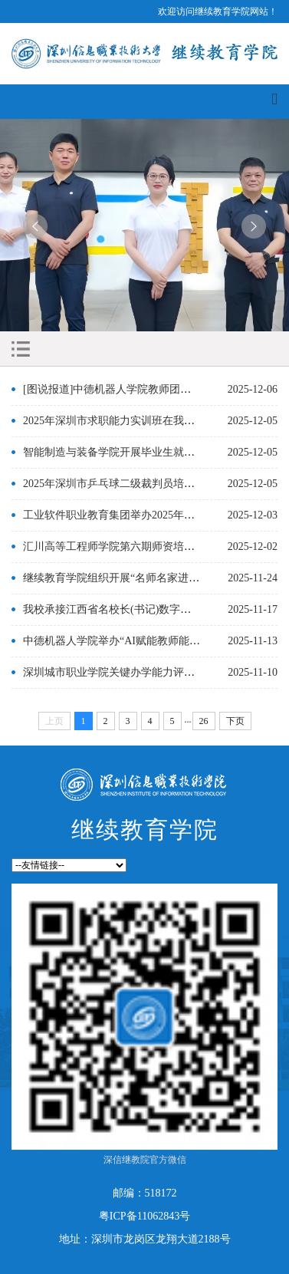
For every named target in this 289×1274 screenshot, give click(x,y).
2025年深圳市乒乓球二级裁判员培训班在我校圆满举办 (152, 483)
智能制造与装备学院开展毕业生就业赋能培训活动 (141, 452)
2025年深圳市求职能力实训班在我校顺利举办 (130, 420)
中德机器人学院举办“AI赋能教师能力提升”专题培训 (146, 641)
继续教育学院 (144, 829)
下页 (235, 721)
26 (204, 721)
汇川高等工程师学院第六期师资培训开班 (119, 546)
